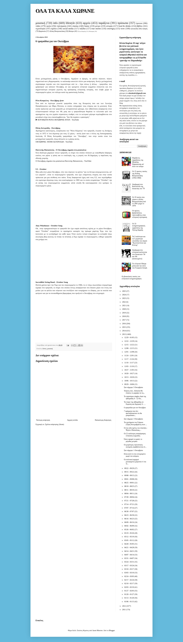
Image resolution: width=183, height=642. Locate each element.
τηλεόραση (61, 26)
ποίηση (144, 29)
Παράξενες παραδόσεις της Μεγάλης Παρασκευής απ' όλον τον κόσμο (138, 162)
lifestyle (70, 23)
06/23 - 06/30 (129, 515)
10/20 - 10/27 (129, 373)
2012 (124, 606)
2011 (124, 610)
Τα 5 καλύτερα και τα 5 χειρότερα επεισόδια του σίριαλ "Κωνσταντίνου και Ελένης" (139, 241)
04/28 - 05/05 (129, 544)
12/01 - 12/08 (129, 352)
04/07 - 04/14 (129, 555)
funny (86, 26)
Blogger (112, 630)
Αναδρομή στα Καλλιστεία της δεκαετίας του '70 (138, 186)
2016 (124, 324)
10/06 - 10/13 (129, 381)
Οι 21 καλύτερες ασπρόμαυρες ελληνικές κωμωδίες (135, 435)
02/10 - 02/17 (129, 583)
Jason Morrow (97, 630)
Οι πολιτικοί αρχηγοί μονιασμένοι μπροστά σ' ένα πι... (135, 462)
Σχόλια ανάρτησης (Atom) (54, 424)
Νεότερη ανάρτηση (43, 420)
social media (68, 28)
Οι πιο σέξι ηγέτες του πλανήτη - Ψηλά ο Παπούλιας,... (135, 429)
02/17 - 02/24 (129, 580)
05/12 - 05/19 (129, 537)
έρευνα (139, 23)
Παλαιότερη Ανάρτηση (103, 420)
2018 (124, 316)
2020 (124, 309)
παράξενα (103, 23)
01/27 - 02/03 (129, 591)
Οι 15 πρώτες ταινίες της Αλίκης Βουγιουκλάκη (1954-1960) (139, 174)
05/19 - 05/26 (129, 533)
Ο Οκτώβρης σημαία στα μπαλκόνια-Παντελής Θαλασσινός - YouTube (63, 161)
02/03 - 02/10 (129, 587)
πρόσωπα (122, 23)
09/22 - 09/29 (129, 468)
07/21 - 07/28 (129, 501)
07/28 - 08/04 (129, 497)
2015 (124, 327)
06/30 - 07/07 (129, 511)
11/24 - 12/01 (129, 356)
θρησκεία (42, 31)
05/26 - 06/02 (129, 530)
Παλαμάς (91, 31)
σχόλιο (54, 28)
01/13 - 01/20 (129, 598)
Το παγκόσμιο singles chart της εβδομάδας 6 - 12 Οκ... (135, 397)
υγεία (48, 26)
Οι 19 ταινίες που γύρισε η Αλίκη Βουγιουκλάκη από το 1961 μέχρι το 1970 (139, 201)
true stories (96, 28)
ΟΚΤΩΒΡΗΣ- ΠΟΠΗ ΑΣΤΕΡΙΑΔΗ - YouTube (54, 142)
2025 (124, 291)
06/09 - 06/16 (129, 522)
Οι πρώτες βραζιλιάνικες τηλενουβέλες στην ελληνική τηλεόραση (139, 214)
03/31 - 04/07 (129, 558)
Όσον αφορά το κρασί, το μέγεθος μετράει (133, 440)
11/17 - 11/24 (129, 359)
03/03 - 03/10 (129, 573)
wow (123, 28)
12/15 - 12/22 (129, 345)
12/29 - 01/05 (129, 337)
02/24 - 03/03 (129, 576)
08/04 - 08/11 (129, 493)
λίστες (44, 349)
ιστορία (109, 26)
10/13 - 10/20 (129, 377)
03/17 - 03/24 (129, 566)
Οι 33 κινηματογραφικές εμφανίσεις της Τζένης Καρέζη (138, 227)
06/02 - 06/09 (129, 526)
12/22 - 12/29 (129, 341)
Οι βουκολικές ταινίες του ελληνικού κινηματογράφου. (132, 278)
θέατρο (71, 31)
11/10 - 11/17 (129, 363)
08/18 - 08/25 (129, 486)
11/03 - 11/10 (129, 366)
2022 (124, 302)
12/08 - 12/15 (129, 348)
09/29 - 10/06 (129, 384)
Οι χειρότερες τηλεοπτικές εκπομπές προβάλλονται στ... (135, 446)
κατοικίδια (134, 29)
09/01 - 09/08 (129, 479)
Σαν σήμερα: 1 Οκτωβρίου (133, 450)
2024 (124, 295)
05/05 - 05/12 (129, 540)
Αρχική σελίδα (72, 420)
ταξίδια (82, 28)
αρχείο (86, 23)
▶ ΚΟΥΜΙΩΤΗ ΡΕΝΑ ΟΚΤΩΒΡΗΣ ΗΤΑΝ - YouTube (57, 120)
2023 (124, 298)
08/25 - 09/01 (129, 483)
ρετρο (97, 26)
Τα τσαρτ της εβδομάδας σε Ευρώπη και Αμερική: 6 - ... (135, 403)
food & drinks (125, 26)
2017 (124, 320)
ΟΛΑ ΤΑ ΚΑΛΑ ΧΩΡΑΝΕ (65, 11)
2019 (124, 313)
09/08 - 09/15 (129, 475)
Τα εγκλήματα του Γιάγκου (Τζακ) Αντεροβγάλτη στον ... (135, 423)
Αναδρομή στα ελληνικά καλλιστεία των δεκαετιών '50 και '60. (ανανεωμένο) (139, 254)
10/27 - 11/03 (129, 370)
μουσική (40, 23)
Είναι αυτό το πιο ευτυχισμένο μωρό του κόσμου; (135, 455)
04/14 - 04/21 (129, 551)
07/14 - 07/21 (129, 504)
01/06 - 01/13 (129, 602)
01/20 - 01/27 (129, 594)
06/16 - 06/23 (129, 519)
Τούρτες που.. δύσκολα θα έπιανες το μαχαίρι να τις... (134, 392)
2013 (124, 334)
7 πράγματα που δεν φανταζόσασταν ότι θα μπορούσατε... (133, 413)
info (55, 23)
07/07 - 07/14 (129, 508)
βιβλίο (139, 26)
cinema (75, 26)
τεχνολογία (40, 28)
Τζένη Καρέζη (82, 31)
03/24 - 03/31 (129, 562)
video (38, 26)
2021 (124, 305)
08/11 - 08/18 (129, 490)
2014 (124, 331)
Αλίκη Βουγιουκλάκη (57, 31)
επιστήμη (111, 28)
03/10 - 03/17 (129, 569)
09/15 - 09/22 (129, 472)
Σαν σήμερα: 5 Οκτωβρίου (133, 387)
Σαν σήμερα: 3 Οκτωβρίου (133, 419)
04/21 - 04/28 (129, 547)
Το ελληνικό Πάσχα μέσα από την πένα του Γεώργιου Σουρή (139, 266)
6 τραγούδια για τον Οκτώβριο (135, 408)
